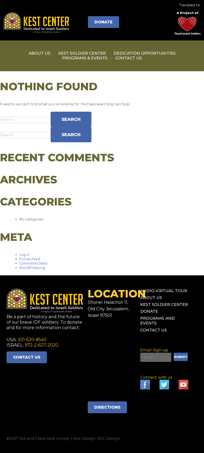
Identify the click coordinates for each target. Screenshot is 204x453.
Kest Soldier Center (82, 53)
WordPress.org (32, 268)
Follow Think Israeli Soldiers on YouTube (183, 384)
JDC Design (108, 438)
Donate (103, 22)
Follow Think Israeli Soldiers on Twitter (164, 384)
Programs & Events (84, 58)
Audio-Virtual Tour (163, 290)
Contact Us (128, 58)
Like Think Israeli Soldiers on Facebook (145, 384)
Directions (107, 407)
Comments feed (33, 263)
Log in (24, 255)
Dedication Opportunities (145, 53)
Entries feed (29, 259)
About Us (39, 53)
